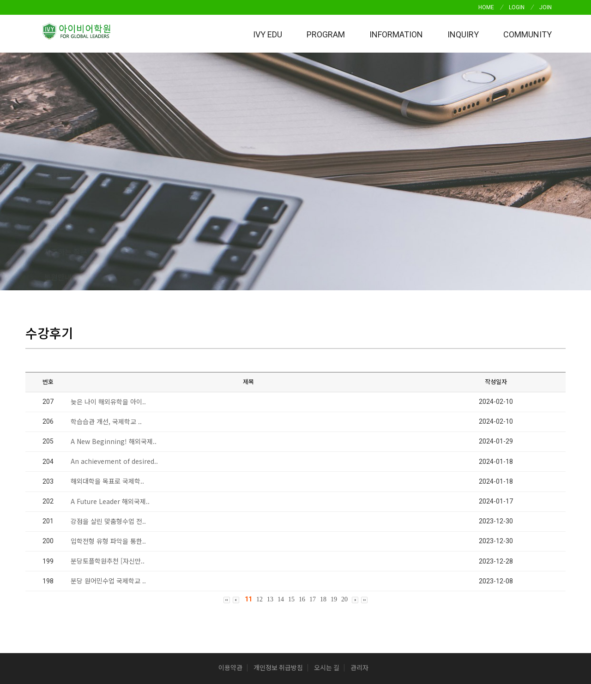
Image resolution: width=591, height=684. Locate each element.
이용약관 (230, 566)
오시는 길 (326, 566)
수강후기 (58, 175)
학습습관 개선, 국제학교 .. (106, 319)
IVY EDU (267, 34)
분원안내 (332, 175)
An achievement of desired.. (114, 359)
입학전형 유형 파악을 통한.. (108, 439)
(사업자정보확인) (442, 604)
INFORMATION (396, 34)
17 (312, 497)
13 (270, 497)
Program (326, 34)
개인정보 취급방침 (278, 566)
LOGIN (517, 7)
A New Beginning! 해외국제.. (114, 339)
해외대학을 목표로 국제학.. (107, 379)
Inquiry (463, 34)
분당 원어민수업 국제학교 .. (108, 479)
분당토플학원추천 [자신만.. (108, 458)
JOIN (545, 7)
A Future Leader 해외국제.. (110, 399)
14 (280, 497)
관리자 (359, 566)
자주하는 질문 (259, 175)
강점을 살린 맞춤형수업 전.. (108, 419)
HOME (486, 7)
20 (344, 497)
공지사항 (122, 175)
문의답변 (187, 175)
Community (527, 34)
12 (259, 497)
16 (302, 497)
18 (323, 497)
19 (334, 497)
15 (291, 497)
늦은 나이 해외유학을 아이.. (108, 299)
